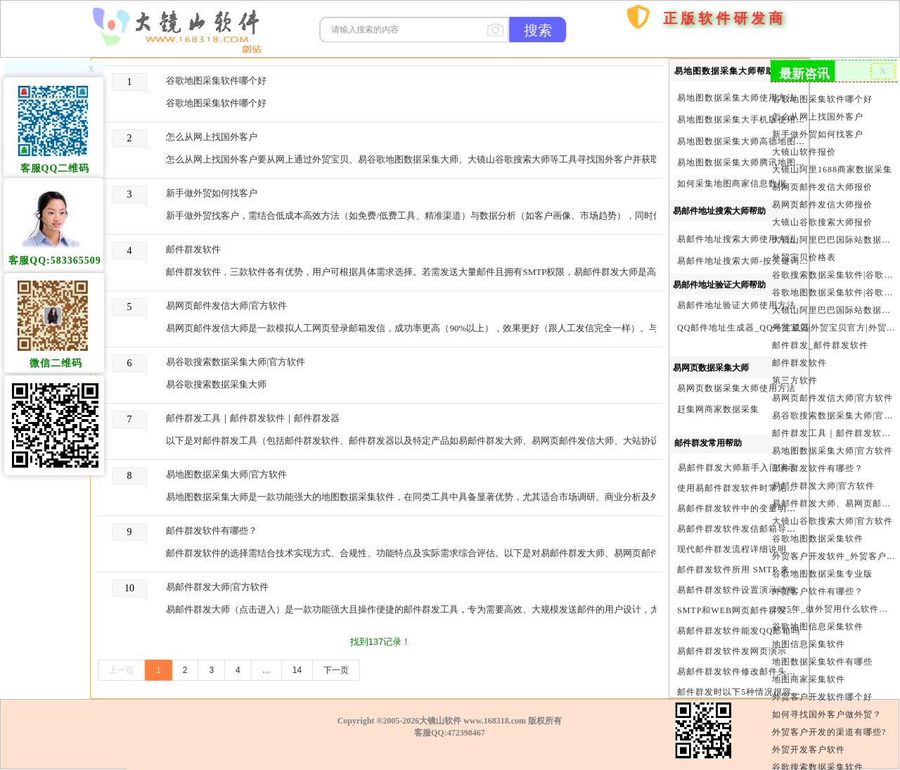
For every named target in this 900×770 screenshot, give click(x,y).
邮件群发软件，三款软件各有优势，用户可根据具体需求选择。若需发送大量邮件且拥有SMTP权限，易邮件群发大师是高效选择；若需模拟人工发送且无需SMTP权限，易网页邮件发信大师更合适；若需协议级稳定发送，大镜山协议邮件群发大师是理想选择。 (419, 272)
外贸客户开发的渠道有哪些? (829, 726)
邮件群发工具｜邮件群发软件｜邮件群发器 (253, 418)
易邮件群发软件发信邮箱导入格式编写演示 (764, 529)
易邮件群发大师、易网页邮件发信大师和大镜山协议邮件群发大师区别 (834, 500)
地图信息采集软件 (809, 639)
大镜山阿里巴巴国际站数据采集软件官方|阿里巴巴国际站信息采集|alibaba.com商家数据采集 (834, 308)
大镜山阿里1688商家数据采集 (832, 169)
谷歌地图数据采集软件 (818, 534)
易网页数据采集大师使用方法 (736, 388)
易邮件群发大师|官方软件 (217, 587)
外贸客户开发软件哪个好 (823, 692)
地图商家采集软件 (809, 674)
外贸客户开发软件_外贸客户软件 (834, 552)
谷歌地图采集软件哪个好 (216, 80)
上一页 (121, 670)
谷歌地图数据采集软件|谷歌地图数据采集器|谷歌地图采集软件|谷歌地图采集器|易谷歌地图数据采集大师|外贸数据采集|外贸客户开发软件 (834, 290)
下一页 (336, 670)
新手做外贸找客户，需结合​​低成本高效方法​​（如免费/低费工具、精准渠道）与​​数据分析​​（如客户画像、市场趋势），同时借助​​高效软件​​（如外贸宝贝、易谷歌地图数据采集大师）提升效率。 (419, 215)
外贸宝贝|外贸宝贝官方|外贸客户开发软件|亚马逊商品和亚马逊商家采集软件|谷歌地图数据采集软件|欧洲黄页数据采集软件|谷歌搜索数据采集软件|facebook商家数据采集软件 (834, 326)
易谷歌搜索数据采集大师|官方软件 (235, 362)
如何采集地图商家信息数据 (732, 183)
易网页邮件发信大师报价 (823, 186)
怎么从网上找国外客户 (211, 136)
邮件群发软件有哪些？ (211, 530)
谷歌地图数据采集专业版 (823, 570)
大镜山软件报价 (804, 151)
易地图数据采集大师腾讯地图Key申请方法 (763, 162)
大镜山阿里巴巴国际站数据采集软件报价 (834, 238)
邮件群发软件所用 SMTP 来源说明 (747, 570)
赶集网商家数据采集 (718, 409)
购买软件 (629, 58)
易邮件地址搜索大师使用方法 (736, 239)
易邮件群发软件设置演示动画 (736, 590)
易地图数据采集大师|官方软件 (226, 474)
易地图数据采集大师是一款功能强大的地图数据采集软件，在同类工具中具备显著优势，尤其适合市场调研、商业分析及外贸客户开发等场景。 (419, 497)
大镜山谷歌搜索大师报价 (823, 221)
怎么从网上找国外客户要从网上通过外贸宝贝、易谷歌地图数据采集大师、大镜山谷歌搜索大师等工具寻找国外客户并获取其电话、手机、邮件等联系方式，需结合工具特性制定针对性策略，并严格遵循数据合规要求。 (419, 159)
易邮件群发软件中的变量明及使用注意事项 (764, 508)
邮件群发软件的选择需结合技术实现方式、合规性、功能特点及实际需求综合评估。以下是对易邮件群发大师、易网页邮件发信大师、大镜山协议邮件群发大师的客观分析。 (419, 553)
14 (297, 670)
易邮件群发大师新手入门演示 (737, 468)
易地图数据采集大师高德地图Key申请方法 (763, 141)
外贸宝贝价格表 (804, 256)
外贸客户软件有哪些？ (818, 587)
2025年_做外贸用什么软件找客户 (834, 605)
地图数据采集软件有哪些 (823, 657)
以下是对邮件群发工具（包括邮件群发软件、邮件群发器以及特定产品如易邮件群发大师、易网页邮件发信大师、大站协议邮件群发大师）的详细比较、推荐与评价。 (419, 440)
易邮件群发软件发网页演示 (732, 651)
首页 (596, 96)
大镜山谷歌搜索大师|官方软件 (833, 517)
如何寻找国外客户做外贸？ (827, 709)
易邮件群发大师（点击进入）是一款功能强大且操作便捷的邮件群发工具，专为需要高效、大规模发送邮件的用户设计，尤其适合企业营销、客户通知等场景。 (419, 609)
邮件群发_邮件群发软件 (820, 343)
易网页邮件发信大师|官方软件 (226, 305)
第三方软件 (795, 378)
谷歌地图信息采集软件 (818, 622)
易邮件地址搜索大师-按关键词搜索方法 (756, 261)
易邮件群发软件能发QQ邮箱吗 (738, 631)
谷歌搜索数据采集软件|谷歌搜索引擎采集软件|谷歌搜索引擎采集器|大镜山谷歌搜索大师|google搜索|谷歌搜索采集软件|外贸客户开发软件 (834, 273)
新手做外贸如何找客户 (211, 193)
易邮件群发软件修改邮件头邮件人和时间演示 (768, 671)
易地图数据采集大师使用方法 (736, 98)
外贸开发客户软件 (809, 744)
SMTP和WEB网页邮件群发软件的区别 (754, 610)
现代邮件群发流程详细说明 (732, 549)
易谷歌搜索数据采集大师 (216, 384)
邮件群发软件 (193, 249)
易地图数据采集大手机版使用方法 (745, 119)
